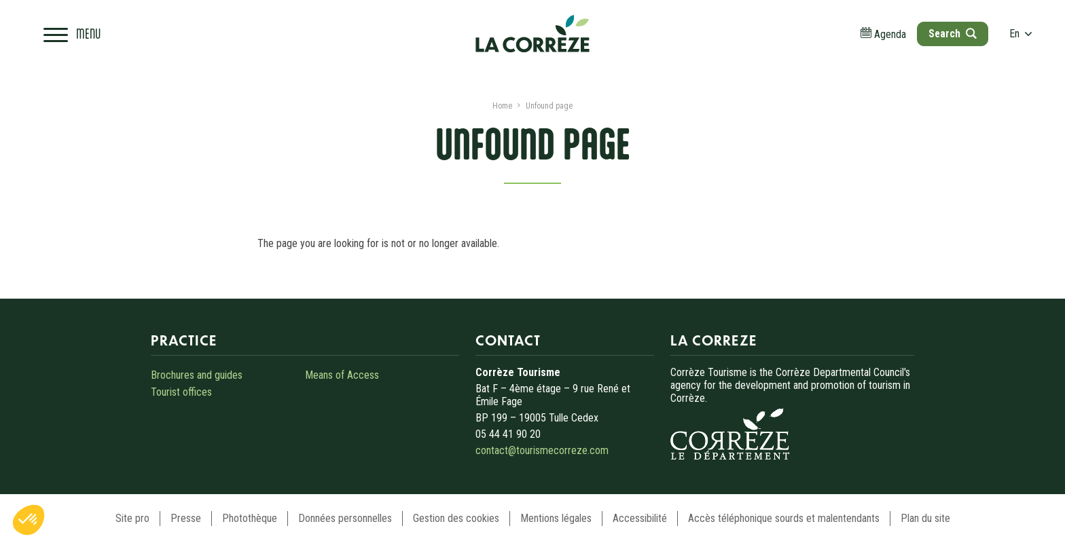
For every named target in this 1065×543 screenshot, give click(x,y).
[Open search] (952, 34)
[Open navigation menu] (72, 34)
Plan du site (925, 518)
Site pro (132, 518)
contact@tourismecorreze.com (542, 450)
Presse (185, 518)
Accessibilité (640, 518)
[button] (28, 520)
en (1021, 33)
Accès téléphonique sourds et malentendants (784, 518)
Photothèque (249, 518)
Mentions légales (556, 518)
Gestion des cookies (456, 518)
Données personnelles (345, 518)
